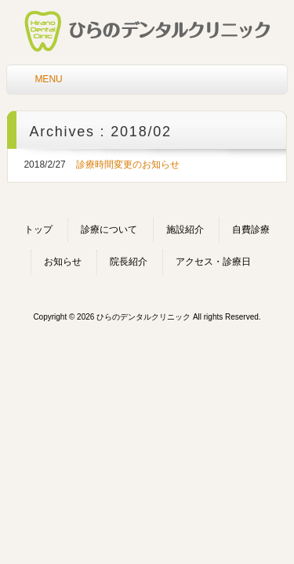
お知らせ (63, 261)
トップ (38, 229)
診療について (109, 229)
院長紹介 (128, 261)
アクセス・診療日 (213, 261)
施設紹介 (185, 229)
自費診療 (251, 229)
